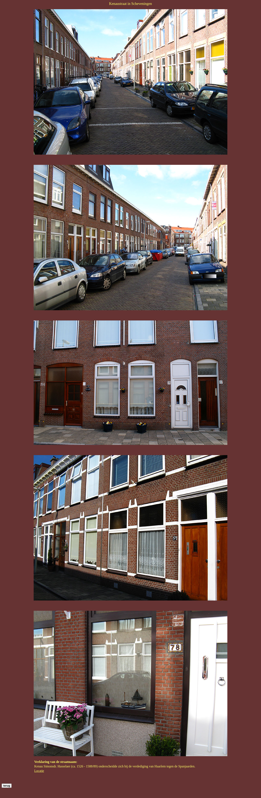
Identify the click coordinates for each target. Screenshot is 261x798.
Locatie (39, 771)
